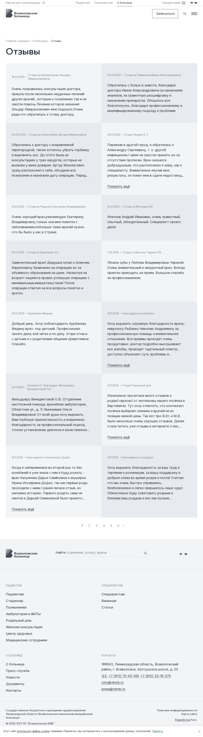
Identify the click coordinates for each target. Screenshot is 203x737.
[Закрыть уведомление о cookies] (199, 731)
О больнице (15, 664)
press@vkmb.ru (113, 689)
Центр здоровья (19, 633)
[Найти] (145, 553)
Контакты (13, 690)
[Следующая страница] (123, 526)
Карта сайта (189, 713)
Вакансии (109, 601)
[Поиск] (185, 13)
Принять (157, 731)
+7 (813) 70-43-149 (124, 676)
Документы (15, 684)
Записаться (165, 13)
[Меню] (194, 14)
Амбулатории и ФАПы (23, 614)
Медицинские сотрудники (26, 640)
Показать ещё (118, 186)
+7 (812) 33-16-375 (156, 676)
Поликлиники (16, 607)
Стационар (14, 601)
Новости (13, 677)
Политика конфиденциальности (177, 710)
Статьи (107, 607)
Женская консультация (24, 627)
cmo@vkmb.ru (113, 682)
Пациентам (15, 594)
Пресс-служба (17, 671)
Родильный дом (18, 620)
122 (104, 676)
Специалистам (113, 594)
